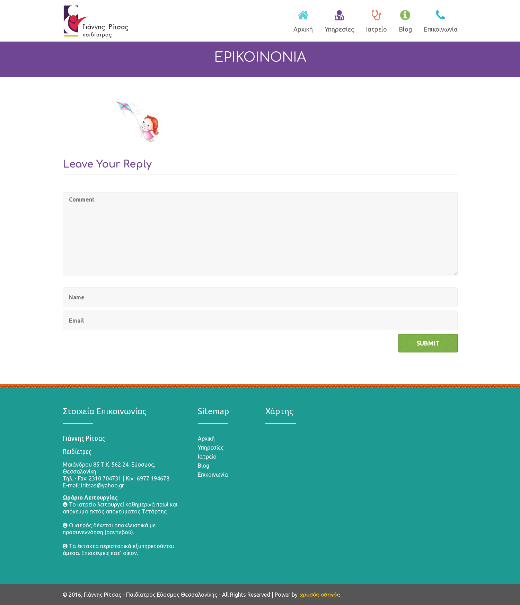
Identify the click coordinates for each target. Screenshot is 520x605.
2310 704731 (105, 478)
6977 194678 (153, 478)
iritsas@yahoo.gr (102, 485)
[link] (320, 594)
